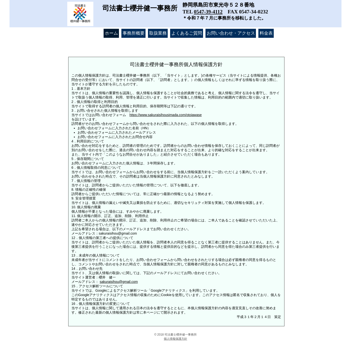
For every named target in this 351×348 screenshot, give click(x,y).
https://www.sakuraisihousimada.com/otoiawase (165, 115)
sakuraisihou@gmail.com (118, 233)
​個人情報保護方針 (175, 338)
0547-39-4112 (208, 12)
